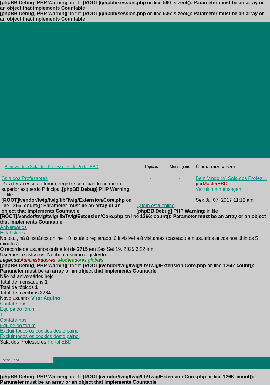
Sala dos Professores (25, 178)
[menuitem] (14, 35)
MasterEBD (215, 183)
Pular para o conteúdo (24, 29)
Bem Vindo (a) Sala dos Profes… (231, 178)
